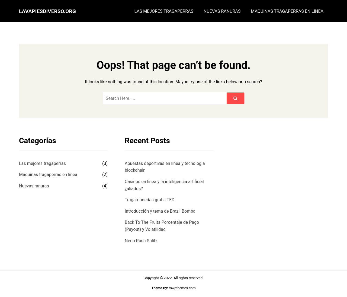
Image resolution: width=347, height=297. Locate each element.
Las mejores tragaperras (164, 11)
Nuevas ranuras (222, 11)
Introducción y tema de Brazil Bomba (160, 211)
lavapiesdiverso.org (47, 11)
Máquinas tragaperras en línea (287, 11)
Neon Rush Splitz (141, 240)
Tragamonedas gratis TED (150, 199)
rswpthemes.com (182, 288)
